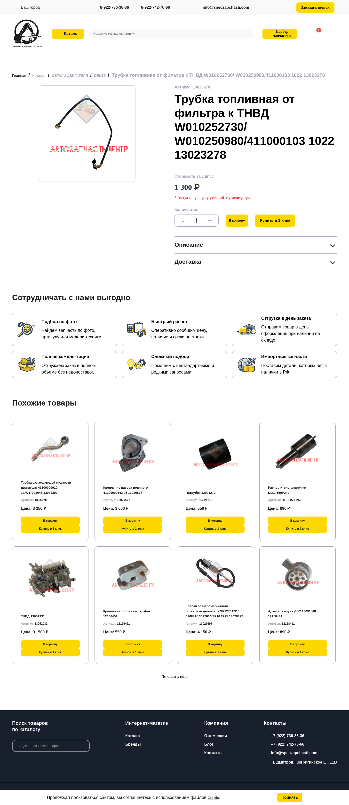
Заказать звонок (315, 7)
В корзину (240, 225)
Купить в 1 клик (282, 225)
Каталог (132, 736)
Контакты (213, 753)
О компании (215, 736)
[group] (87, 138)
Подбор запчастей (279, 33)
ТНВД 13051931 (35, 619)
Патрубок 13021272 (204, 495)
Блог (209, 744)
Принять (289, 797)
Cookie (214, 797)
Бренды (133, 744)
